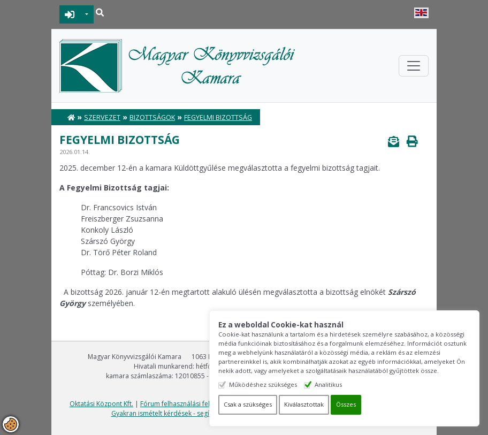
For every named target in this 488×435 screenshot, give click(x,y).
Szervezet (102, 117)
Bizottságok (152, 117)
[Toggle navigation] (414, 66)
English (421, 12)
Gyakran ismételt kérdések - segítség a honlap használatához (203, 413)
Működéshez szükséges (266, 384)
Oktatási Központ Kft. (101, 403)
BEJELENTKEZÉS (69, 14)
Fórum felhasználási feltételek (185, 403)
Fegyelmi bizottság (218, 117)
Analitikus (331, 384)
